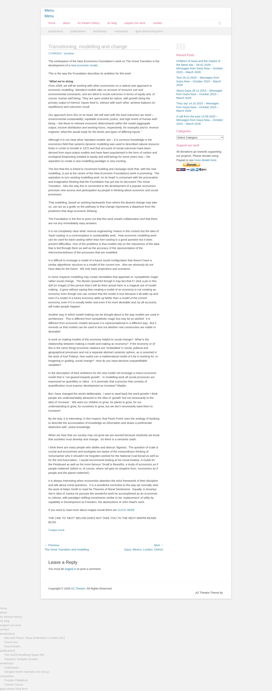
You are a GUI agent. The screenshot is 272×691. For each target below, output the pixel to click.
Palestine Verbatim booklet (21, 659)
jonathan (69, 53)
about (66, 22)
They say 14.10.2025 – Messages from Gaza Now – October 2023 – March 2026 (197, 107)
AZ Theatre (78, 588)
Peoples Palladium (16, 680)
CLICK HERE (126, 509)
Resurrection (12, 646)
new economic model (84, 65)
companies (121, 31)
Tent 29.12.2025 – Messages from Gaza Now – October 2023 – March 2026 (198, 81)
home (52, 22)
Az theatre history (89, 22)
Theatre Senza (13, 684)
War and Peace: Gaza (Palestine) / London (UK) (34, 637)
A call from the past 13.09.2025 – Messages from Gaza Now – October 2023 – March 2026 (199, 120)
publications (78, 31)
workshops (100, 31)
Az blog (112, 22)
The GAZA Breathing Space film (24, 654)
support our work (134, 22)
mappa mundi (56, 530)
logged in (70, 568)
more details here (205, 160)
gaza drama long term (149, 31)
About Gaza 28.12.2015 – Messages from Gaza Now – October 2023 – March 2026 (199, 94)
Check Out (11, 642)
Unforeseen (11, 667)
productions (55, 31)
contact (157, 22)
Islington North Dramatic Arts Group (26, 671)
